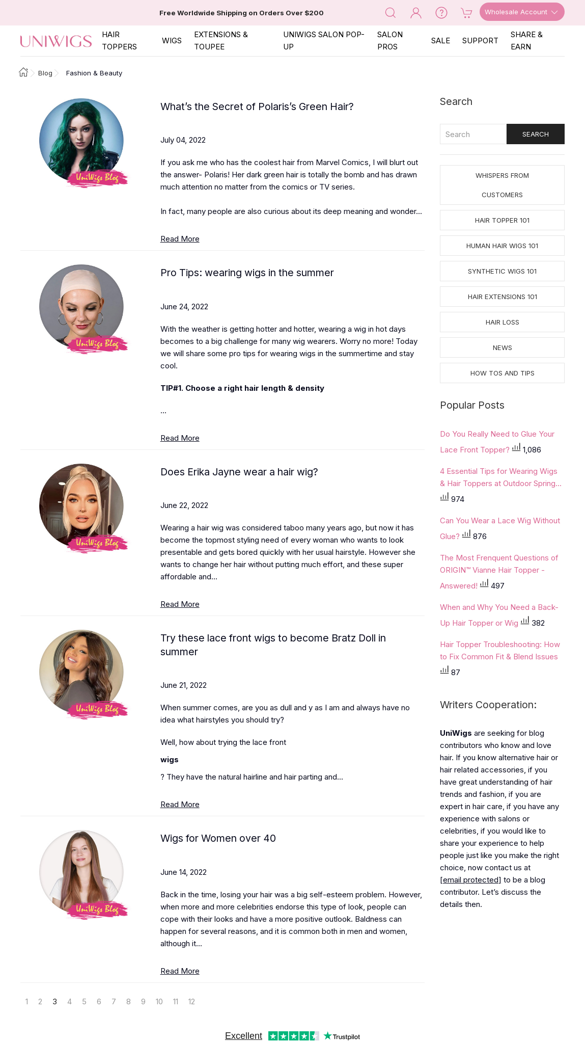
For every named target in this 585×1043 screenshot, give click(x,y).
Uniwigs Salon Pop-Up (324, 40)
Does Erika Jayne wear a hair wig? (239, 472)
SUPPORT (480, 40)
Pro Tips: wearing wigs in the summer (247, 272)
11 (175, 1001)
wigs (169, 759)
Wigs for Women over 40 (218, 838)
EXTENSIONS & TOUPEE (221, 40)
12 (191, 1001)
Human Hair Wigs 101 (502, 246)
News (502, 347)
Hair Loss (502, 322)
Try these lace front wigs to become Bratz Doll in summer (273, 645)
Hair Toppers (119, 40)
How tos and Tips (502, 373)
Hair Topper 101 (502, 220)
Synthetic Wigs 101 (502, 271)
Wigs (172, 40)
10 (159, 1001)
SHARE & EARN (527, 40)
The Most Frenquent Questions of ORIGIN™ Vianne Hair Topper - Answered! (499, 572)
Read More (180, 239)
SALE (440, 40)
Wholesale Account (522, 12)
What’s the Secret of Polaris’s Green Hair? (257, 106)
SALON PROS (390, 40)
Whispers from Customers (502, 185)
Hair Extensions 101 (502, 296)
